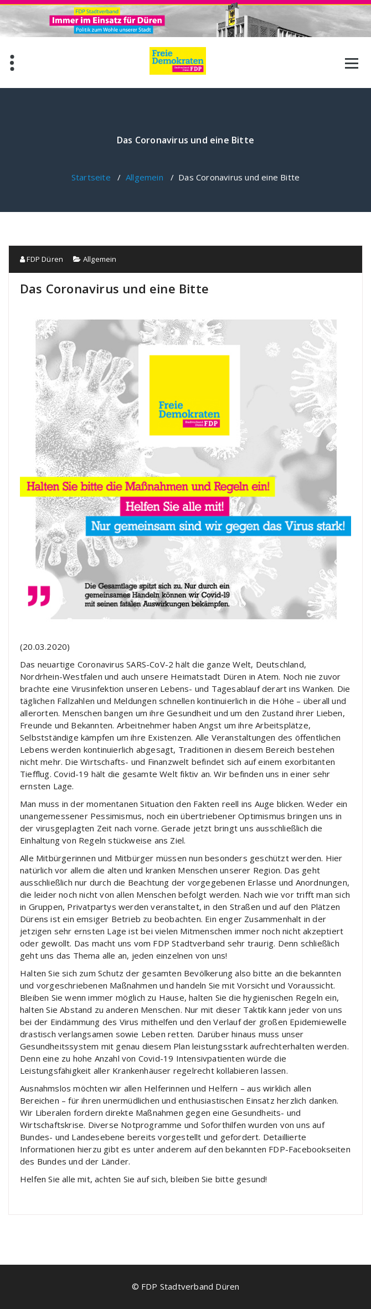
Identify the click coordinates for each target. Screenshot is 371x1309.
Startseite (91, 177)
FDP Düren (41, 259)
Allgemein (144, 177)
